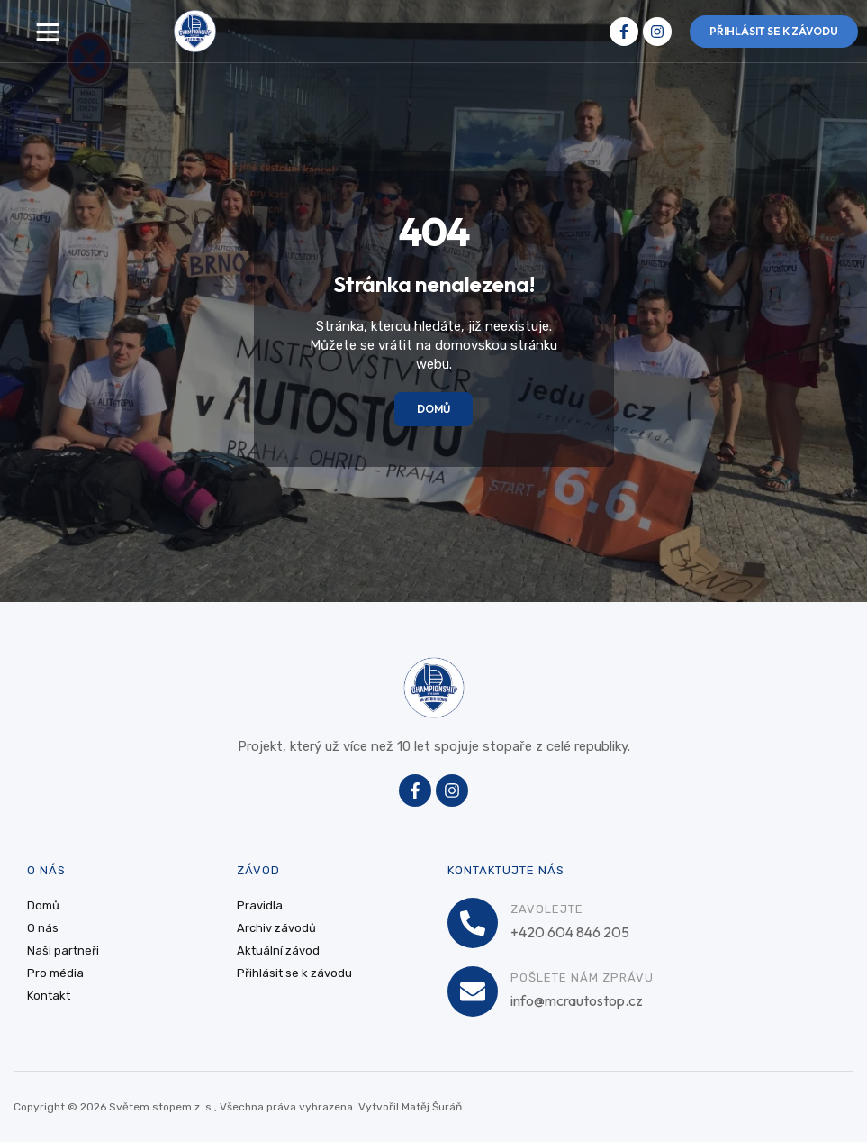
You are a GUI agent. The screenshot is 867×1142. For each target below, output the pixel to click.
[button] (48, 31)
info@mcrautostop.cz (576, 1000)
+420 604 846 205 (569, 932)
